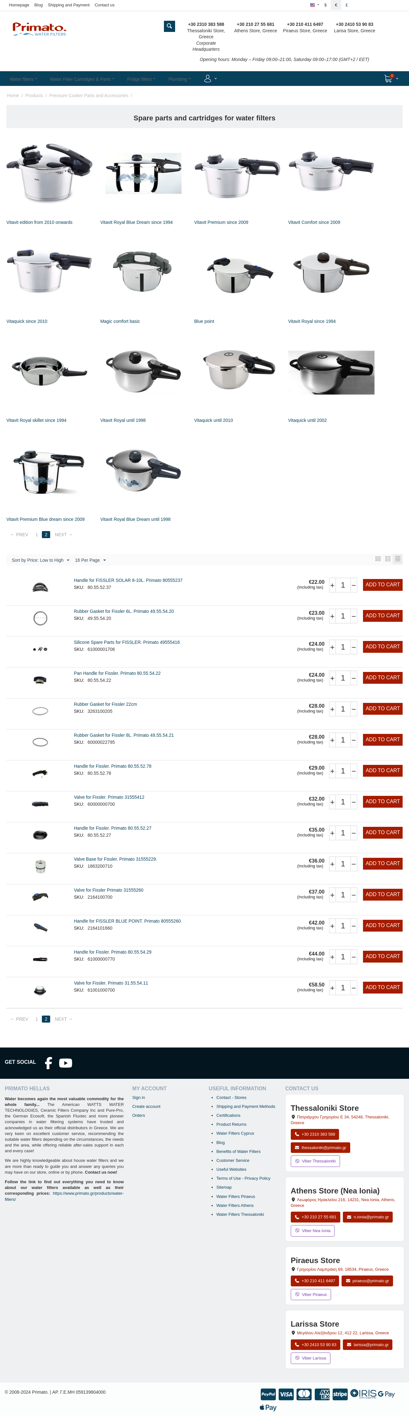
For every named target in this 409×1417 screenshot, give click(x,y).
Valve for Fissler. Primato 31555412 (109, 797)
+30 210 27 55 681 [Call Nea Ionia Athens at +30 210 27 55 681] (315, 1217)
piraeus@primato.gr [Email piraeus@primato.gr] (367, 1281)
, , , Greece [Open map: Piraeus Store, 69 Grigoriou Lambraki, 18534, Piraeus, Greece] (343, 1269)
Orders (138, 1115)
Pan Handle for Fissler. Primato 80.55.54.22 (117, 673)
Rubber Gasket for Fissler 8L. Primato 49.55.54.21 (124, 735)
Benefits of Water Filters (238, 1151)
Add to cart (383, 585)
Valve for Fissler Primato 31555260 (108, 890)
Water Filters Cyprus (235, 1133)
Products (34, 95)
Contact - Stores (231, 1097)
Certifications (228, 1115)
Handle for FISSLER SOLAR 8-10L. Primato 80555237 (128, 580)
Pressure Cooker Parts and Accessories (88, 95)
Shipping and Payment (69, 5)
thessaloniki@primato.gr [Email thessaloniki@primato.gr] (320, 1148)
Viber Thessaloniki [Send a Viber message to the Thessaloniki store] (315, 1161)
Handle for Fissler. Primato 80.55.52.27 (112, 828)
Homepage (19, 5)
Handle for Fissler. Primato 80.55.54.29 (112, 952)
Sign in (138, 1097)
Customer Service (232, 1160)
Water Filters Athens (235, 1205)
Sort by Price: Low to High (40, 560)
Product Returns (231, 1124)
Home (13, 95)
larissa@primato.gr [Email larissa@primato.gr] (368, 1345)
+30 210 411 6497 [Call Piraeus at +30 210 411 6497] (315, 1281)
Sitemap (224, 1187)
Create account (146, 1106)
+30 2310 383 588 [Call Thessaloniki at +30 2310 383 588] (315, 1134)
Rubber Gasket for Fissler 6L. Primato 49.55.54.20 (124, 611)
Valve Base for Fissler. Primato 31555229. (115, 859)
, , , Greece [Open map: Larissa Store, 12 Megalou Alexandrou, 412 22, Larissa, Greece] (343, 1333)
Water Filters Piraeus (235, 1196)
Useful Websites (231, 1169)
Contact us (104, 5)
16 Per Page (90, 560)
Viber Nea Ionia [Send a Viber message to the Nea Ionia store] (313, 1231)
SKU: (79, 587)
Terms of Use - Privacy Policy (243, 1178)
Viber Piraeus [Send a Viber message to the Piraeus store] (311, 1294)
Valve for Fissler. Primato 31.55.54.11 (111, 983)
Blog (39, 5)
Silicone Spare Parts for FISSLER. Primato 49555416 (127, 642)
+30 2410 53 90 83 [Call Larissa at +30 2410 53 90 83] (315, 1345)
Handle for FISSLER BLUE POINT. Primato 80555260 (127, 921)
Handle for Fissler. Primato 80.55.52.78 (112, 766)
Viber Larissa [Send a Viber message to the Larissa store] (310, 1358)
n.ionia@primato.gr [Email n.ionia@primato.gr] (368, 1217)
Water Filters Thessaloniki (240, 1214)
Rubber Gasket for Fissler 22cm (105, 704)
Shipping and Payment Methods (245, 1106)
